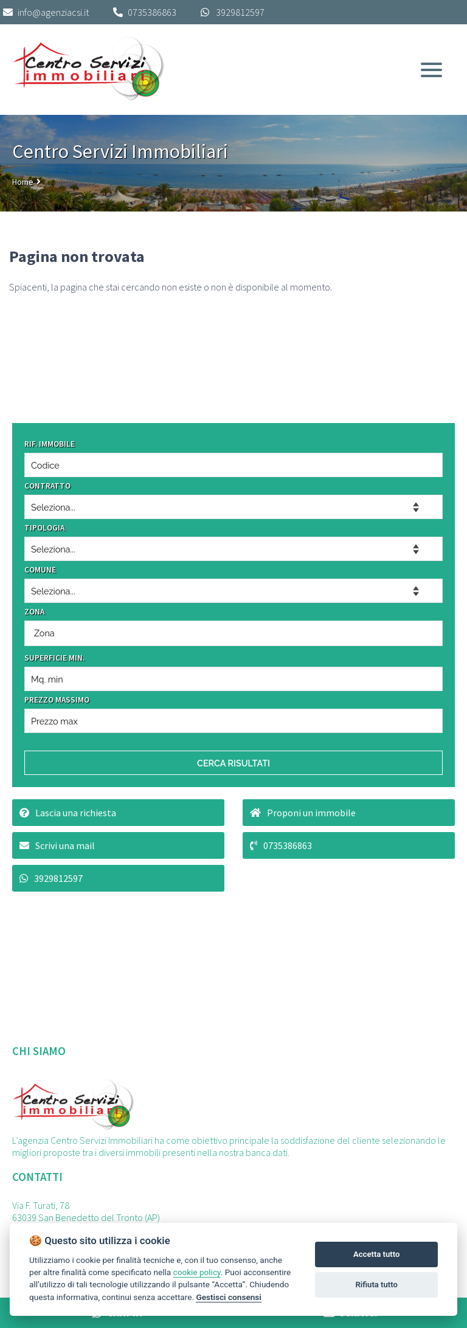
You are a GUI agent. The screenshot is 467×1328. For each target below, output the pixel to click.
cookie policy (197, 1272)
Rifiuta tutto (377, 1284)
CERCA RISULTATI (233, 763)
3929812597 (240, 12)
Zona (44, 633)
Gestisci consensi (228, 1297)
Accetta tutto (376, 1254)
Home (22, 181)
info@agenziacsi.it (46, 12)
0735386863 (152, 12)
